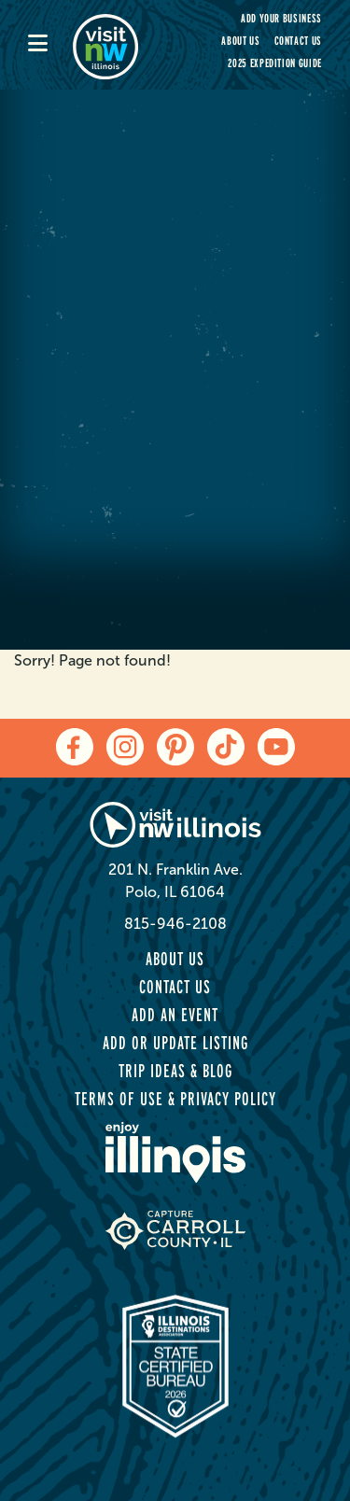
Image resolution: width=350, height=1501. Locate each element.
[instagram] (125, 746)
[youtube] (276, 746)
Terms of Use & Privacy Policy (175, 1098)
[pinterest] (175, 746)
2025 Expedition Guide (275, 63)
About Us (240, 41)
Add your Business (281, 18)
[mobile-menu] (50, 45)
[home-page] (117, 45)
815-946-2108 (175, 924)
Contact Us (298, 41)
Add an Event (175, 1014)
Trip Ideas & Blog (175, 1070)
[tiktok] (226, 746)
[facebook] (74, 746)
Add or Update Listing (175, 1042)
